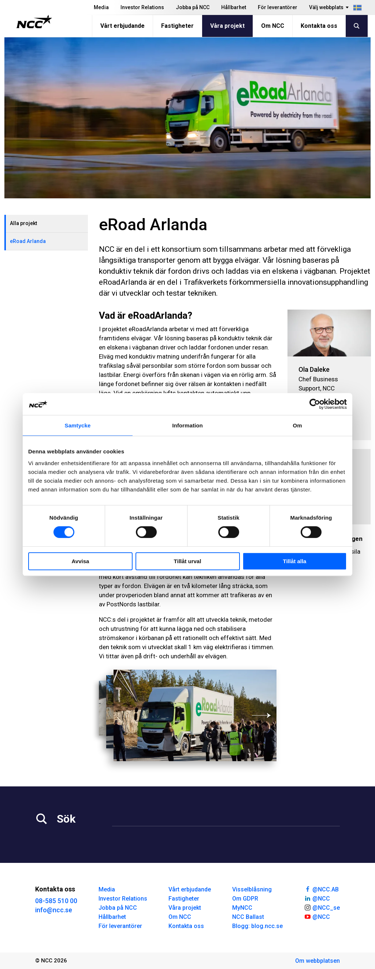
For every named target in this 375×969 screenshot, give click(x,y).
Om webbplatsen (317, 960)
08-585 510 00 (56, 901)
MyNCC (242, 907)
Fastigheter (177, 25)
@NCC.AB (321, 889)
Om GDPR (245, 898)
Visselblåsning (252, 889)
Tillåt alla (295, 561)
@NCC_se (322, 907)
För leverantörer (277, 7)
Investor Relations (142, 7)
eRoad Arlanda (28, 241)
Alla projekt (23, 223)
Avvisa (80, 561)
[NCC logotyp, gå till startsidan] (34, 21)
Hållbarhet (233, 7)
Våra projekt (227, 25)
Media (101, 7)
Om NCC (272, 25)
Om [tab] (297, 425)
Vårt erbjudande (122, 25)
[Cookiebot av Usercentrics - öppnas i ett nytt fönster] (315, 404)
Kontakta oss (319, 25)
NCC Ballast (248, 916)
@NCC (317, 898)
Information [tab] (187, 425)
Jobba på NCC (192, 7)
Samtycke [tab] (78, 425)
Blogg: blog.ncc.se (257, 926)
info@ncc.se (53, 910)
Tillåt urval (187, 561)
